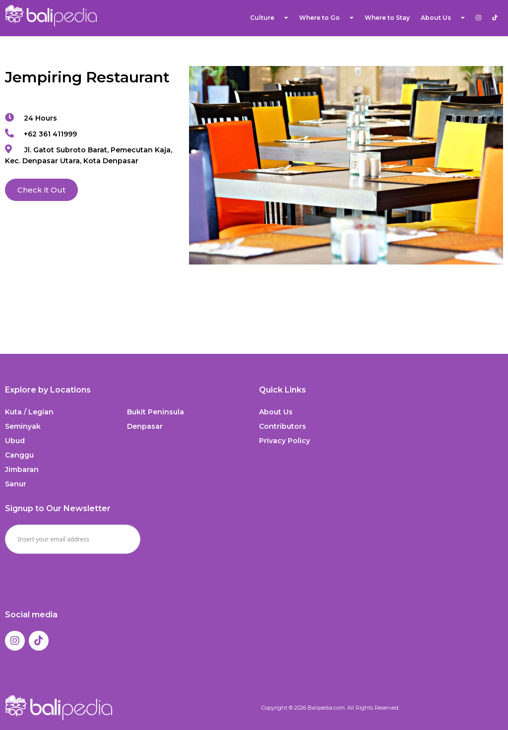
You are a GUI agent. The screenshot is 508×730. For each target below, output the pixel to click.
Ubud (15, 440)
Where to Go (326, 18)
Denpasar (145, 426)
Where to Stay (387, 17)
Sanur (15, 483)
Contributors (282, 426)
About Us (443, 18)
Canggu (19, 455)
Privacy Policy (284, 440)
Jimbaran (22, 469)
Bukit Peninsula (155, 411)
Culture (269, 18)
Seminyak (23, 426)
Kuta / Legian (29, 411)
